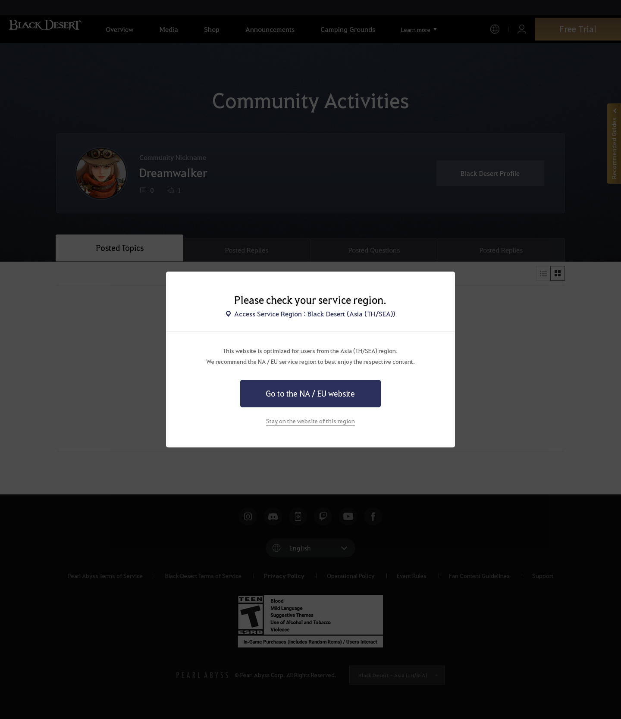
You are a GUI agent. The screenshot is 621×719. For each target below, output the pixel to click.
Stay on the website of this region (310, 421)
